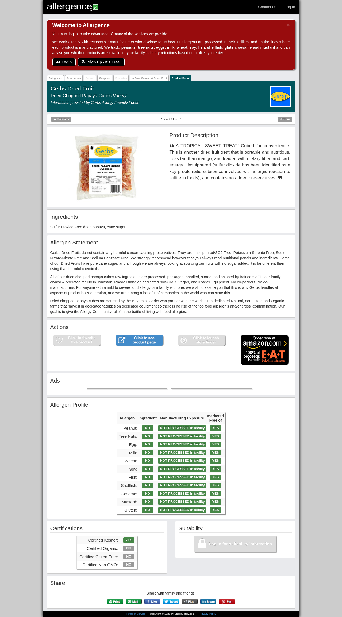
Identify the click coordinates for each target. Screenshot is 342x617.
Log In (290, 7)
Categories (55, 78)
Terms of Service (136, 613)
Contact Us (267, 7)
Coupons (104, 78)
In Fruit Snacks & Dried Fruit (149, 78)
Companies (74, 78)
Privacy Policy (208, 613)
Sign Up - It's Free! (101, 62)
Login (64, 62)
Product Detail (180, 78)
